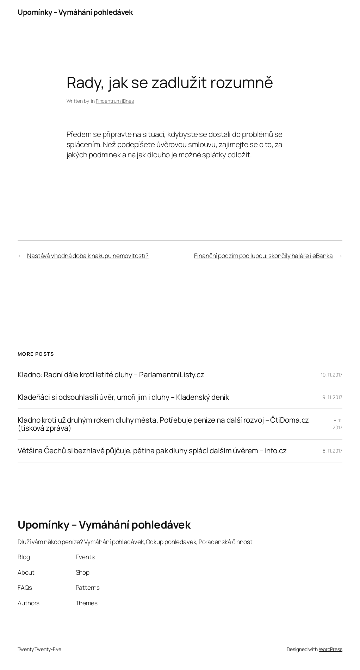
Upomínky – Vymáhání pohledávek (75, 12)
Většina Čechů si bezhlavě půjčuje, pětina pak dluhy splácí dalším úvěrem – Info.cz (152, 451)
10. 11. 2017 (331, 374)
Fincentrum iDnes (115, 100)
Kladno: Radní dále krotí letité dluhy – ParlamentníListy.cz (111, 375)
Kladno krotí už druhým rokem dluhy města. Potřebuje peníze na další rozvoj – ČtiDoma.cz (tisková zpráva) (163, 424)
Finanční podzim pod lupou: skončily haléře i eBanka (263, 255)
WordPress (330, 649)
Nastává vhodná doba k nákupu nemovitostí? (88, 255)
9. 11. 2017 (332, 397)
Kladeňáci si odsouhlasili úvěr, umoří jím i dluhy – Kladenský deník (123, 397)
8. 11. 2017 (337, 424)
